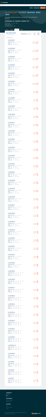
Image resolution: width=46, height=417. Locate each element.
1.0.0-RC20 (11, 263)
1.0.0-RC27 (11, 205)
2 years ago (35, 206)
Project (7, 29)
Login (43, 7)
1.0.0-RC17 (11, 287)
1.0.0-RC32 (11, 164)
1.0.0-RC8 (11, 370)
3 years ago (35, 272)
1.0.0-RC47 (11, 40)
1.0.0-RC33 (11, 156)
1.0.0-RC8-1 (11, 337)
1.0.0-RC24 (11, 230)
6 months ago (35, 66)
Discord (8, 395)
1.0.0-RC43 (11, 73)
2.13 (14, 23)
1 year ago (35, 91)
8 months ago (35, 83)
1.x (12, 24)
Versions (16, 29)
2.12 (17, 23)
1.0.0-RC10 (11, 353)
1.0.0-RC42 (11, 81)
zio (6, 12)
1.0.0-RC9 (11, 362)
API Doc (31, 7)
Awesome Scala (36, 7)
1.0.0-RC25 (11, 222)
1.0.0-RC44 (11, 65)
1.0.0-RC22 (11, 246)
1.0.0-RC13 (11, 320)
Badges (21, 29)
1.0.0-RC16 (11, 296)
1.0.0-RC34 (11, 147)
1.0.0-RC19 (11, 271)
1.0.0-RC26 (11, 213)
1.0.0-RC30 (11, 180)
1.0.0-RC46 (11, 48)
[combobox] (25, 34)
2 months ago (35, 41)
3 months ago (35, 50)
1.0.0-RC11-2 (12, 345)
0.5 (14, 25)
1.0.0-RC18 (11, 279)
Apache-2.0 (34, 43)
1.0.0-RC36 (11, 131)
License (7, 408)
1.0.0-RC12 (11, 329)
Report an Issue (8, 401)
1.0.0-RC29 (11, 189)
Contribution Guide (9, 400)
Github (8, 394)
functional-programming (8, 21)
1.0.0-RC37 (11, 123)
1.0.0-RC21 (11, 254)
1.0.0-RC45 (11, 57)
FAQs (7, 405)
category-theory (23, 21)
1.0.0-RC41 (11, 90)
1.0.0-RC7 (11, 378)
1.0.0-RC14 (11, 312)
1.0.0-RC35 (11, 139)
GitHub (7, 14)
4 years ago (35, 314)
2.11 (22, 272)
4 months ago (35, 58)
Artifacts (11, 29)
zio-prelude (13, 12)
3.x (11, 23)
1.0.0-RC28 (11, 197)
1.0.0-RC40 (11, 98)
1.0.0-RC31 (11, 172)
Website (38, 12)
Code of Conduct (9, 407)
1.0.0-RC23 (11, 238)
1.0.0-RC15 (11, 304)
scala (28, 21)
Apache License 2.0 (31, 12)
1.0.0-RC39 (11, 106)
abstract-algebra (17, 21)
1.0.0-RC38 (11, 114)
